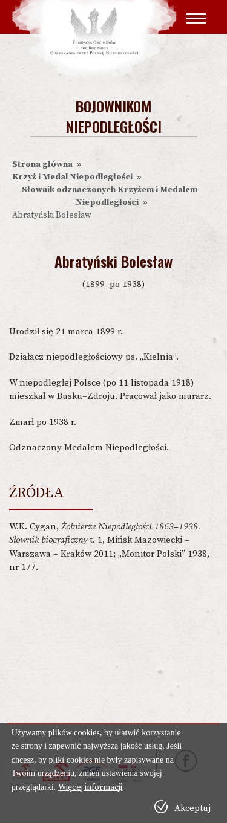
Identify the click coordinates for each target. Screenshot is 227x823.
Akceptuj (192, 808)
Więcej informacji (90, 787)
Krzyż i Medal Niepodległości (72, 177)
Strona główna (42, 164)
